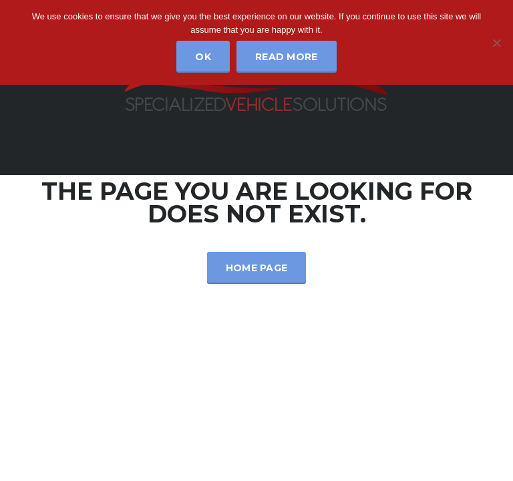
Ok (203, 57)
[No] (496, 42)
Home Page (257, 268)
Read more (286, 57)
